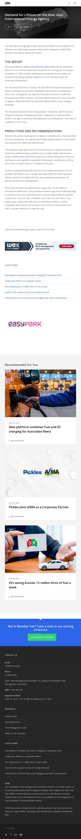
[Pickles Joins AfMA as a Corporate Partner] (40, 485)
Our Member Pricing (41, 637)
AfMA (11, 454)
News (11, 529)
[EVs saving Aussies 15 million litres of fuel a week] (40, 562)
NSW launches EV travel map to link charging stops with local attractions (36, 298)
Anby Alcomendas (16, 441)
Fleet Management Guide (16, 727)
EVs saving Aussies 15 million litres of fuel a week (26, 286)
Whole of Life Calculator (15, 733)
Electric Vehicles (17, 374)
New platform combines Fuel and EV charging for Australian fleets (33, 275)
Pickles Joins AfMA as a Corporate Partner (23, 281)
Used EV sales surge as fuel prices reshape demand (27, 292)
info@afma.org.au (12, 666)
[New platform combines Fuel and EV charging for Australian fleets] (40, 407)
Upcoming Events (12, 722)
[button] (74, 3)
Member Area (11, 716)
